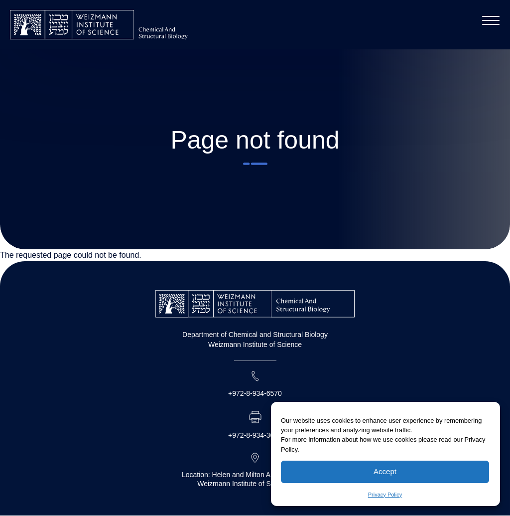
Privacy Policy (385, 495)
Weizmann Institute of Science (255, 344)
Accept (385, 471)
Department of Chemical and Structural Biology (255, 335)
